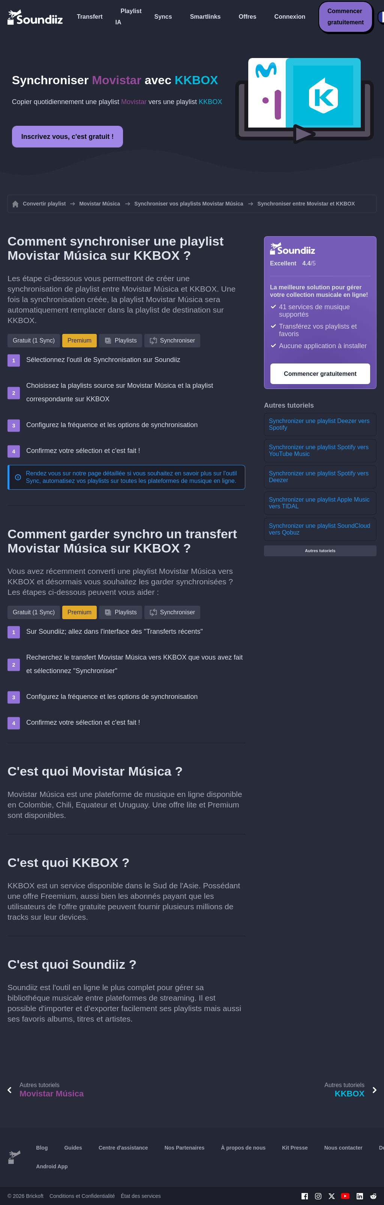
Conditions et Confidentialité (82, 1196)
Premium (80, 340)
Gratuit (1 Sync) (34, 340)
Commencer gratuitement (345, 16)
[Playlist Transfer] (36, 17)
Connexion (290, 16)
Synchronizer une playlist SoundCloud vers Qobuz (319, 529)
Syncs (163, 16)
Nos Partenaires (185, 1148)
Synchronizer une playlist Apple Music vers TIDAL (319, 502)
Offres (247, 16)
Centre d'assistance (123, 1148)
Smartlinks (205, 16)
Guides (73, 1148)
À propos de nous (243, 1148)
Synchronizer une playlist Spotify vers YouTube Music (319, 450)
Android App (52, 1166)
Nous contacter (343, 1148)
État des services (141, 1196)
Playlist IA (128, 16)
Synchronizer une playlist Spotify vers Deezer (319, 476)
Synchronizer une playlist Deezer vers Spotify (319, 424)
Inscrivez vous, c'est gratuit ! (67, 136)
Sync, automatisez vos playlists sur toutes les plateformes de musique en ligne (130, 481)
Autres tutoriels (320, 550)
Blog (42, 1148)
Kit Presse (295, 1148)
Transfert (89, 16)
